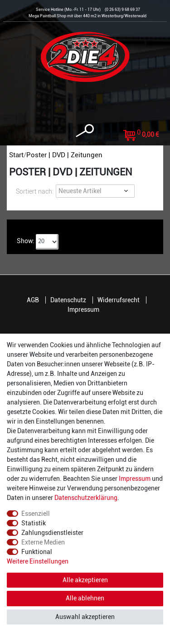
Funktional (36, 551)
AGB (33, 300)
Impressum (83, 309)
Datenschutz (68, 300)
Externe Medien (43, 542)
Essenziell (35, 513)
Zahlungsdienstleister (52, 532)
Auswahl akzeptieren (85, 616)
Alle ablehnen (85, 598)
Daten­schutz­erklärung (85, 497)
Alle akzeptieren (85, 580)
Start (16, 155)
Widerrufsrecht (118, 300)
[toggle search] (85, 130)
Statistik (33, 523)
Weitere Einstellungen (37, 561)
